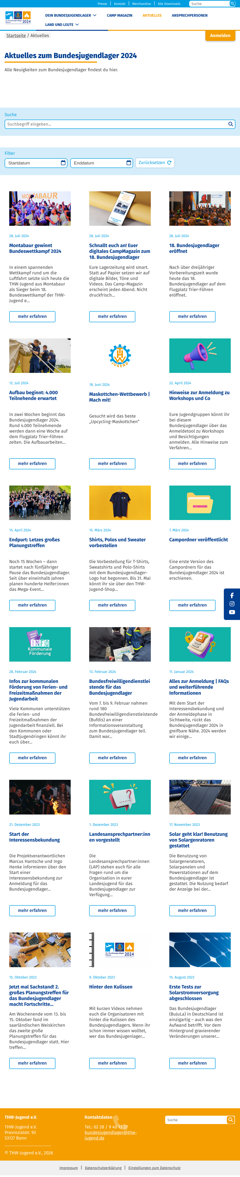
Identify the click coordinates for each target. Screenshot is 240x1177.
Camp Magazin (119, 15)
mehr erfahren (32, 318)
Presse (102, 4)
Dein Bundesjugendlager (68, 15)
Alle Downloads (169, 4)
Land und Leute (59, 25)
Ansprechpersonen (189, 15)
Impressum (68, 1170)
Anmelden (220, 37)
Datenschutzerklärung (103, 1170)
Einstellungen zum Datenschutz (154, 1170)
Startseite (16, 37)
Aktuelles (152, 15)
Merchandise (141, 4)
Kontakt (119, 4)
